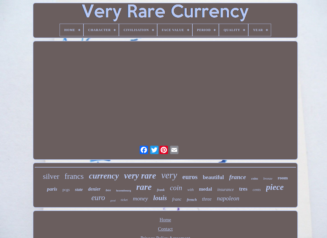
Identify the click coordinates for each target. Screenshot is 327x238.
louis (160, 198)
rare (144, 187)
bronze (267, 178)
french (192, 200)
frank (161, 190)
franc (177, 199)
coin (176, 188)
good (112, 200)
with (190, 190)
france (237, 177)
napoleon (228, 198)
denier (94, 189)
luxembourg (123, 190)
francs (74, 176)
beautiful (213, 177)
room (283, 177)
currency (104, 175)
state (79, 189)
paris (52, 189)
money (140, 198)
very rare (140, 175)
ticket (124, 200)
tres (243, 189)
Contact (165, 229)
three (207, 199)
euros (190, 176)
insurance (225, 189)
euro (98, 197)
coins (254, 178)
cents (257, 190)
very (169, 175)
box (108, 190)
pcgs (66, 190)
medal (205, 189)
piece (275, 187)
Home (165, 219)
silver (51, 176)
